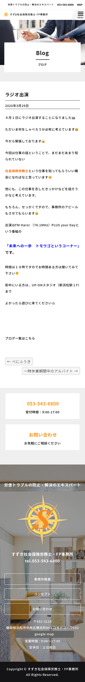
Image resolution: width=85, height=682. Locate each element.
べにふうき (19, 361)
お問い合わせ (42, 609)
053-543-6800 (65, 4)
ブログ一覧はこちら (20, 338)
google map (44, 634)
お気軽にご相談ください (42, 436)
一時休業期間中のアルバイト (51, 371)
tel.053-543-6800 (42, 561)
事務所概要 (42, 579)
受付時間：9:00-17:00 (42, 405)
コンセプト (42, 594)
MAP (80, 4)
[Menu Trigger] (80, 15)
